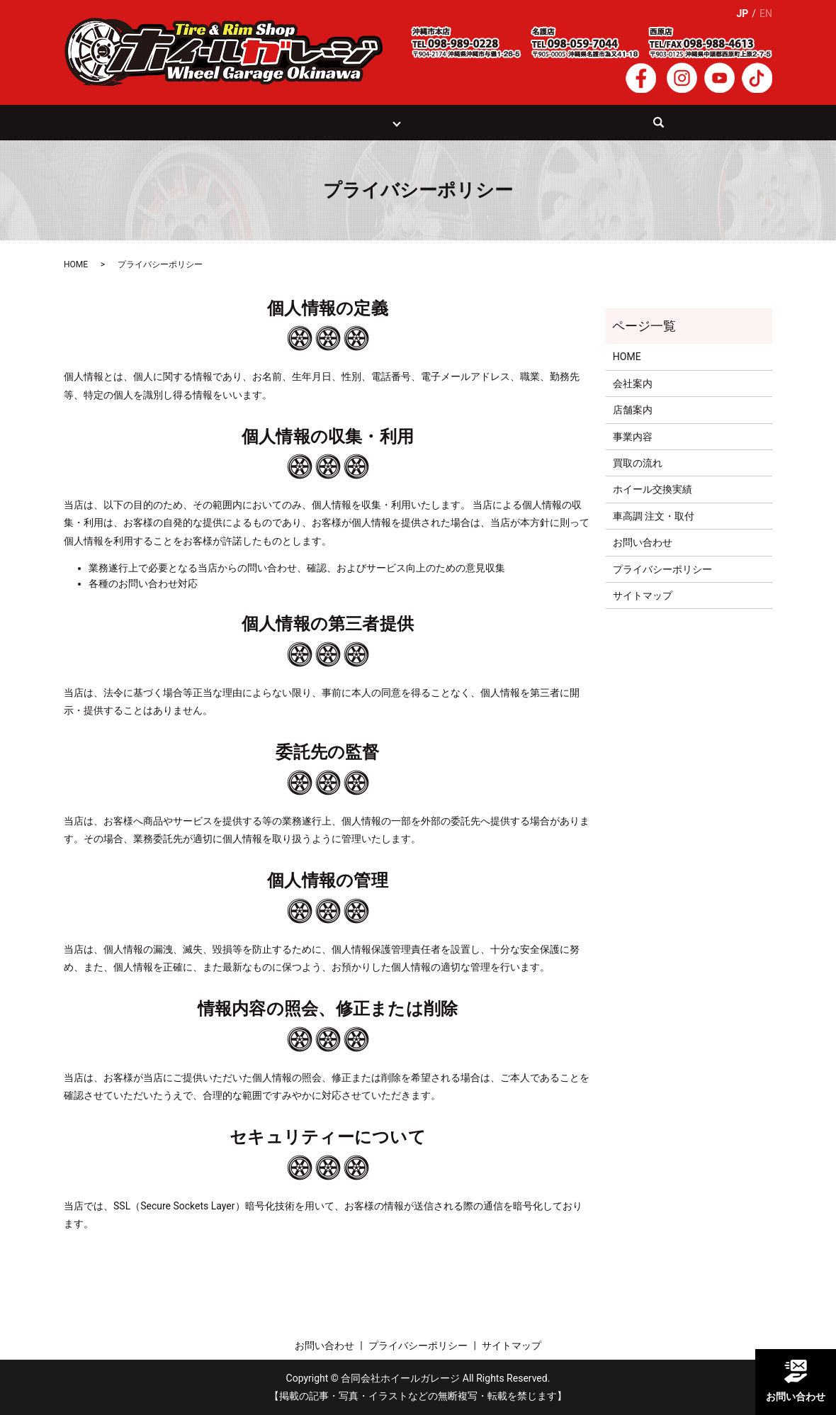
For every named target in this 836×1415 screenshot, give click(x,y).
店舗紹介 (370, 122)
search (655, 129)
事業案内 (249, 122)
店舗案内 (633, 410)
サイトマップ (642, 596)
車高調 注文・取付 (653, 516)
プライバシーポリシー (662, 569)
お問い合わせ (593, 122)
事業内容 (633, 436)
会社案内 (527, 122)
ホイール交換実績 (452, 122)
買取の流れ (309, 122)
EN (765, 13)
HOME (199, 122)
